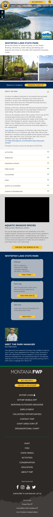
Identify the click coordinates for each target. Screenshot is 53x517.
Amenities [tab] (27, 158)
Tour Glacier (9, 130)
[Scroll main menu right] (50, 6)
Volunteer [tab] (27, 174)
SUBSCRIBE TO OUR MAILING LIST (27, 493)
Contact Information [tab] (27, 191)
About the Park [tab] (27, 91)
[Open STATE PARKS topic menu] (2, 17)
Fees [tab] (27, 180)
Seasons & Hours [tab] (27, 163)
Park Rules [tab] (27, 169)
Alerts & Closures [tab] (27, 186)
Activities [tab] (27, 152)
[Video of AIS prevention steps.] (27, 209)
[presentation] (6, 69)
